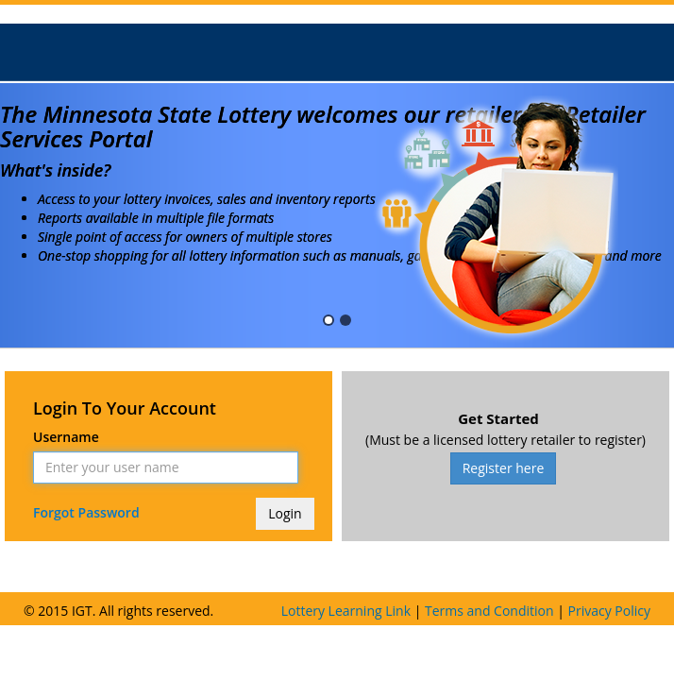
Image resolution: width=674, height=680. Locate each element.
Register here (504, 468)
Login (284, 513)
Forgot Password (88, 512)
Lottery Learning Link (346, 611)
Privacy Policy (609, 611)
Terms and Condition (489, 611)
